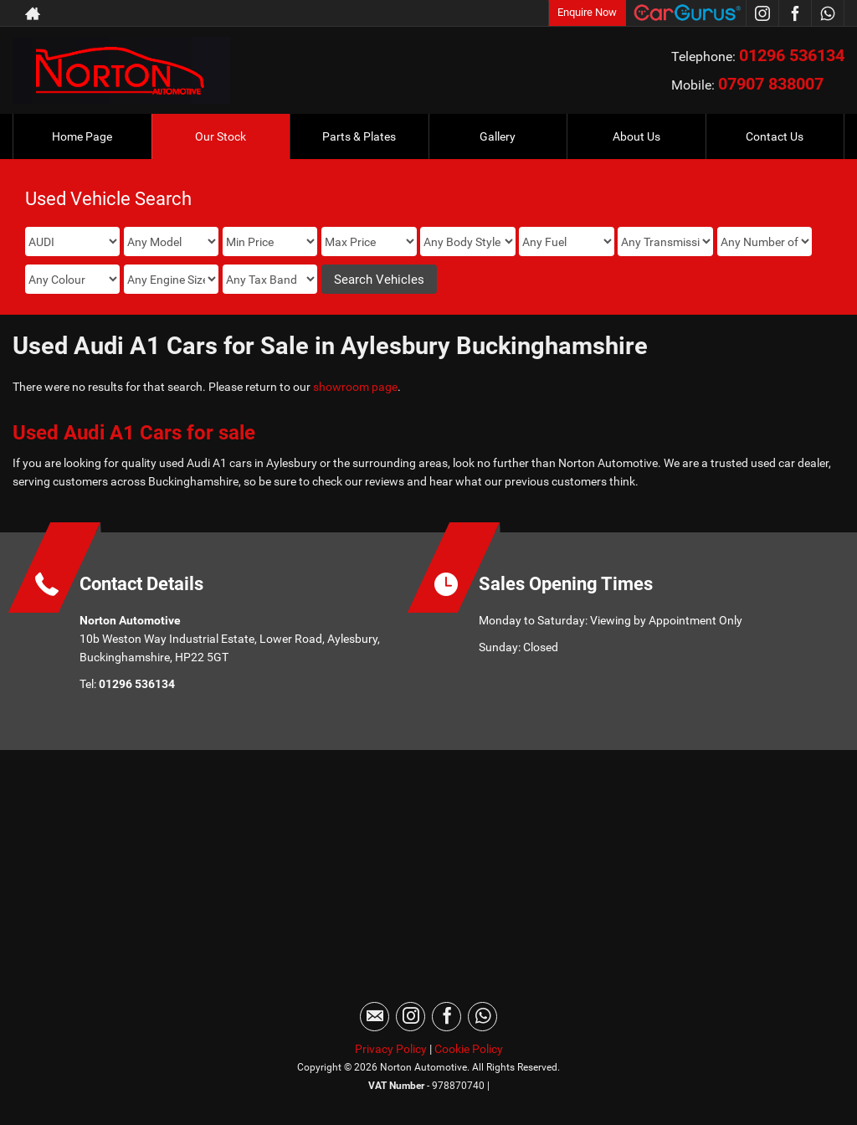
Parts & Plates (359, 136)
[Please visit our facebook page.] (794, 13)
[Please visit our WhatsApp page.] (827, 13)
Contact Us (774, 136)
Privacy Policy (391, 1049)
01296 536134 (791, 55)
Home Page (82, 136)
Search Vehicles (379, 279)
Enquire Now (587, 12)
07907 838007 (771, 84)
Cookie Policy (468, 1049)
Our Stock (220, 136)
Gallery (498, 136)
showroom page (355, 386)
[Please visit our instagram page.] (762, 13)
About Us (636, 136)
